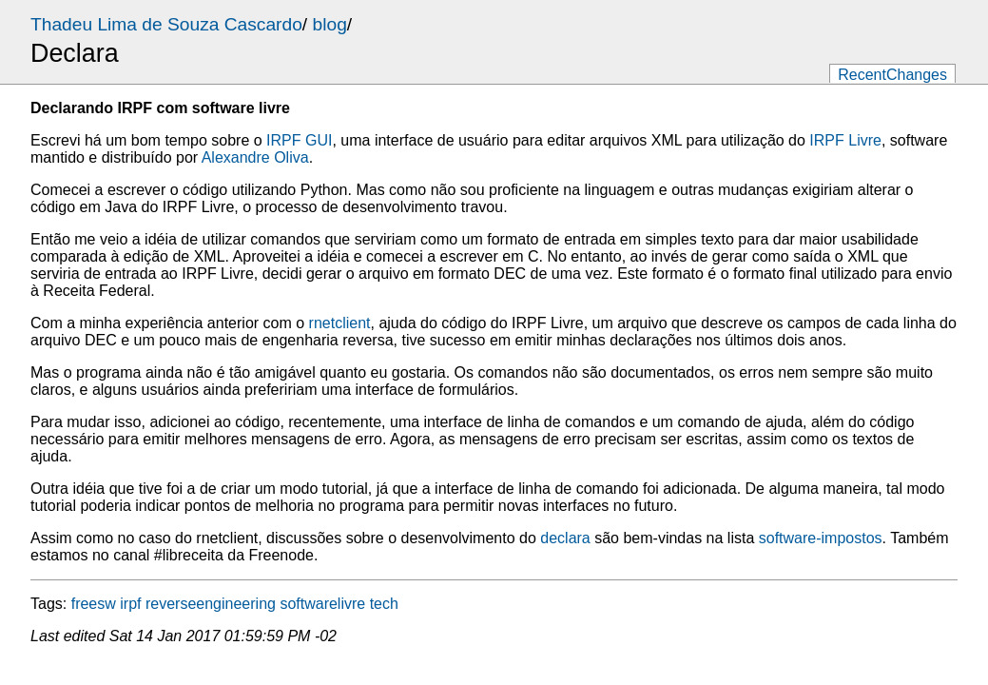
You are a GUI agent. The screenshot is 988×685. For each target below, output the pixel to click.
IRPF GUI (299, 140)
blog (330, 24)
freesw (93, 604)
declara (565, 538)
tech (384, 604)
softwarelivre (322, 604)
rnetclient (340, 323)
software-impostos (820, 538)
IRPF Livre (845, 140)
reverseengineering (210, 604)
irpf (130, 604)
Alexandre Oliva (255, 157)
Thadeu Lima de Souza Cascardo (166, 24)
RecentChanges (892, 75)
